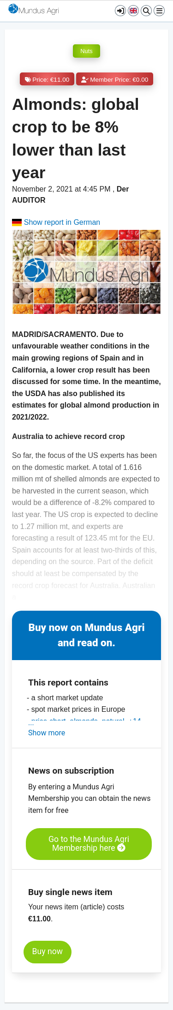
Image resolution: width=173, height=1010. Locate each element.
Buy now (47, 951)
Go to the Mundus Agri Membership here (88, 844)
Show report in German (56, 222)
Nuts (86, 51)
